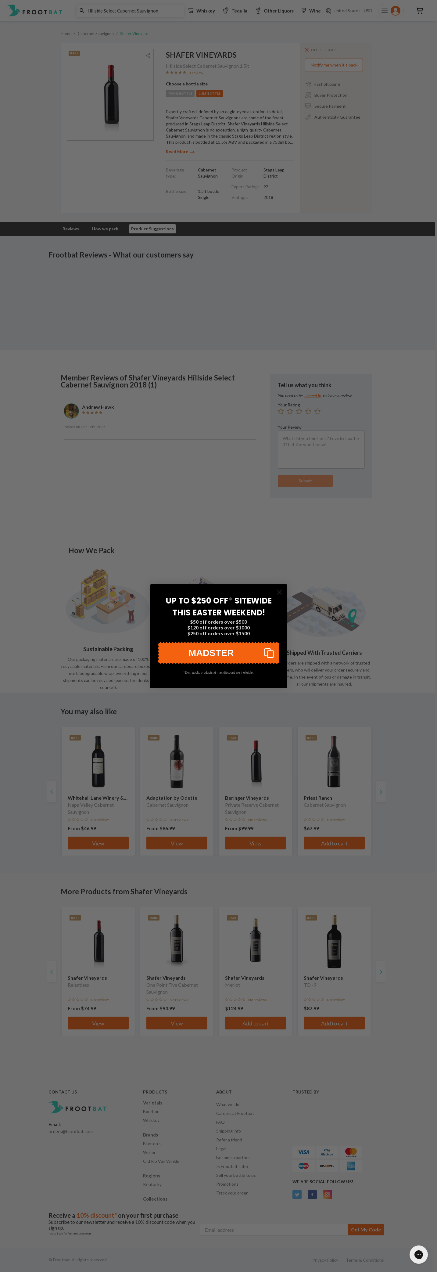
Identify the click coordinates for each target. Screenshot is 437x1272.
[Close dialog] (279, 592)
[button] (218, 653)
